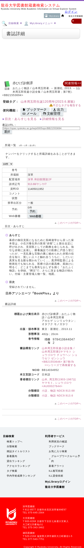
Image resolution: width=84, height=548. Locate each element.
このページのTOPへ (69, 222)
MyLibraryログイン (57, 481)
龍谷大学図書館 (55, 486)
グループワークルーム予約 (65, 458)
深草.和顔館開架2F (40, 179)
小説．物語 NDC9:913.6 (57, 395)
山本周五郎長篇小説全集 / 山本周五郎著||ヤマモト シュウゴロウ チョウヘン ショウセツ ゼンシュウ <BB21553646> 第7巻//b (59, 355)
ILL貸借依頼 (56, 475)
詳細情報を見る (53, 119)
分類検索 (12, 446)
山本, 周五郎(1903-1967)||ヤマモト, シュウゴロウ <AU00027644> (59, 383)
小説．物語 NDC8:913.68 (58, 390)
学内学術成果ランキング (21, 475)
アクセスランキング (18, 466)
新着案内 (12, 456)
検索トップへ (14, 441)
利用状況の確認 (58, 441)
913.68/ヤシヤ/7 (37, 184)
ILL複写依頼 (56, 470)
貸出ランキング (16, 461)
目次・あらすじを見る (21, 119)
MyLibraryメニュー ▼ (39, 23)
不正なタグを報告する (67, 105)
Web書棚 (35, 216)
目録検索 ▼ (12, 23)
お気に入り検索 (58, 451)
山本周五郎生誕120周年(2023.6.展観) (48, 101)
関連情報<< (73, 83)
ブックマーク (56, 446)
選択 (7, 131)
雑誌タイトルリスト (18, 451)
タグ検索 (12, 470)
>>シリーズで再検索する (59, 365)
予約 (32, 211)
